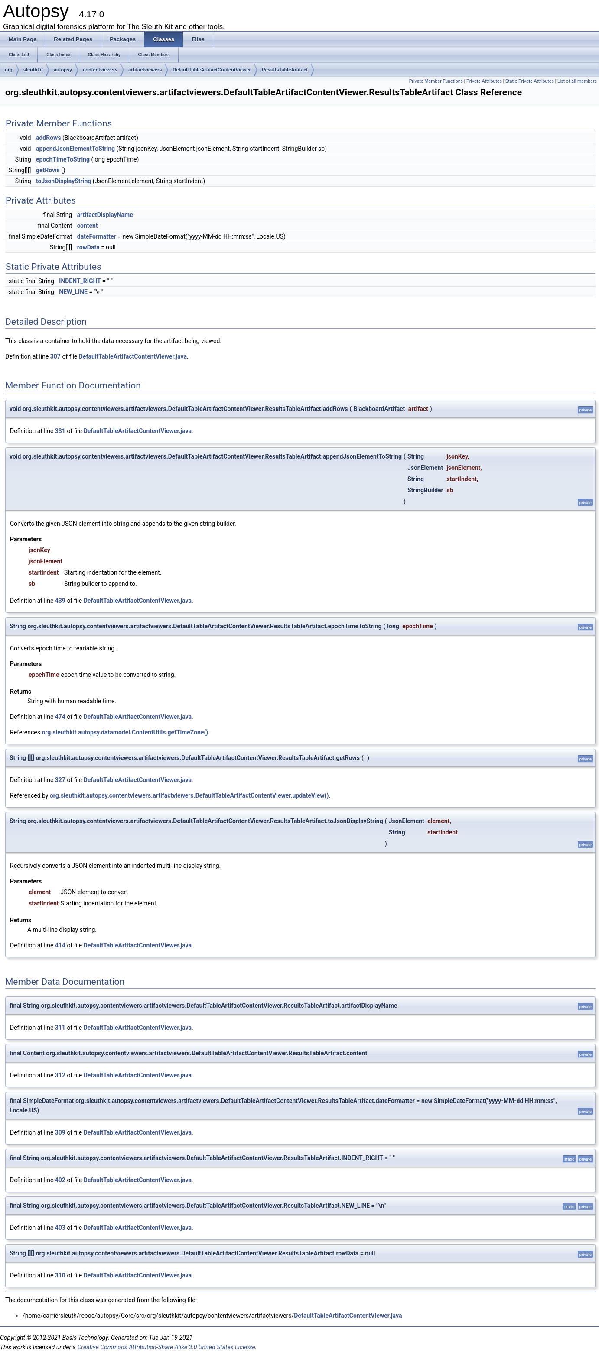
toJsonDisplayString (63, 181)
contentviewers (100, 69)
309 (60, 1132)
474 (60, 716)
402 (60, 1180)
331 (60, 430)
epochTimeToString (63, 159)
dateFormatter (96, 236)
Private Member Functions (436, 81)
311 (60, 1027)
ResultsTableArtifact (285, 69)
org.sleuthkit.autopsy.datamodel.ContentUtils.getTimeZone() (125, 732)
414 (60, 945)
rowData (88, 247)
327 (60, 779)
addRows (48, 137)
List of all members (577, 81)
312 (60, 1075)
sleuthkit (33, 69)
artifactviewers (145, 69)
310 (60, 1275)
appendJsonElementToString (75, 148)
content (87, 225)
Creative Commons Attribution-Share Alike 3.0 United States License (166, 1347)
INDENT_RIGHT (80, 281)
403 (60, 1227)
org (9, 69)
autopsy (63, 69)
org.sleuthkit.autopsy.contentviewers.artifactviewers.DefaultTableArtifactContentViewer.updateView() (189, 795)
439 (60, 600)
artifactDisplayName (105, 214)
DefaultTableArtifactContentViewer (212, 69)
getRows (48, 170)
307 (55, 356)
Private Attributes (484, 81)
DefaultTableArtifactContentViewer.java (133, 356)
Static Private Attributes (529, 81)
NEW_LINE (73, 291)
